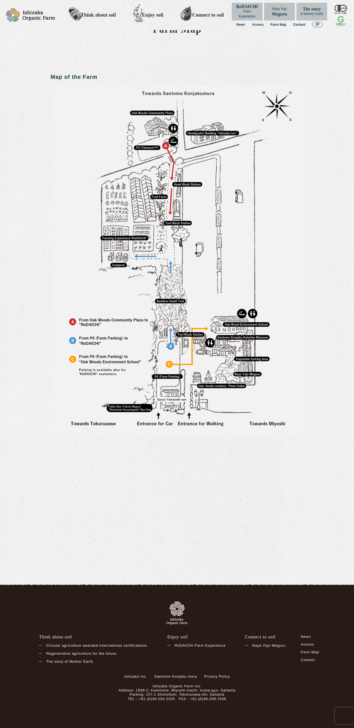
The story (311, 12)
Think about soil (98, 15)
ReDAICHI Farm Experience (200, 645)
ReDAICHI (247, 11)
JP (317, 24)
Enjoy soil (152, 15)
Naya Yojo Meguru (269, 645)
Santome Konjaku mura (175, 676)
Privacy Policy (217, 676)
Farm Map (278, 25)
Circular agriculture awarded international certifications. (97, 645)
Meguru (279, 11)
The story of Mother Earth (69, 662)
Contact (299, 25)
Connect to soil (208, 15)
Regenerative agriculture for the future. (82, 654)
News (240, 25)
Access (258, 25)
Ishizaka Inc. (135, 676)
